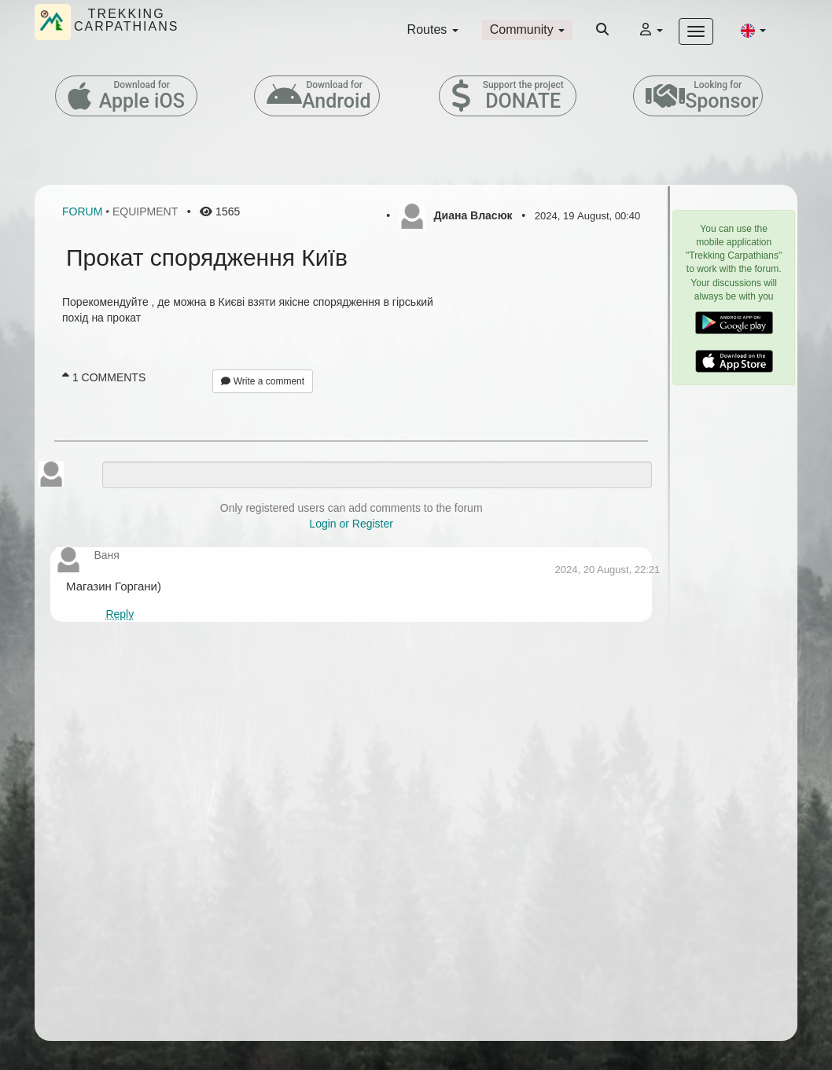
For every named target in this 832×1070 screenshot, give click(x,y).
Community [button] (527, 29)
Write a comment (262, 381)
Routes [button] (432, 29)
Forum (82, 211)
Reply (119, 614)
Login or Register (351, 523)
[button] (753, 30)
